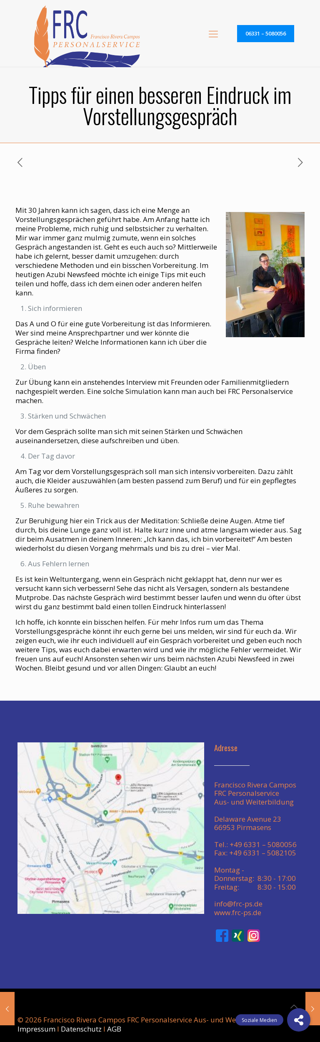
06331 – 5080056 (265, 33)
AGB (114, 1029)
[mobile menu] (213, 33)
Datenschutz (81, 1029)
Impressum (36, 1029)
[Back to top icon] (293, 1006)
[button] (298, 1020)
